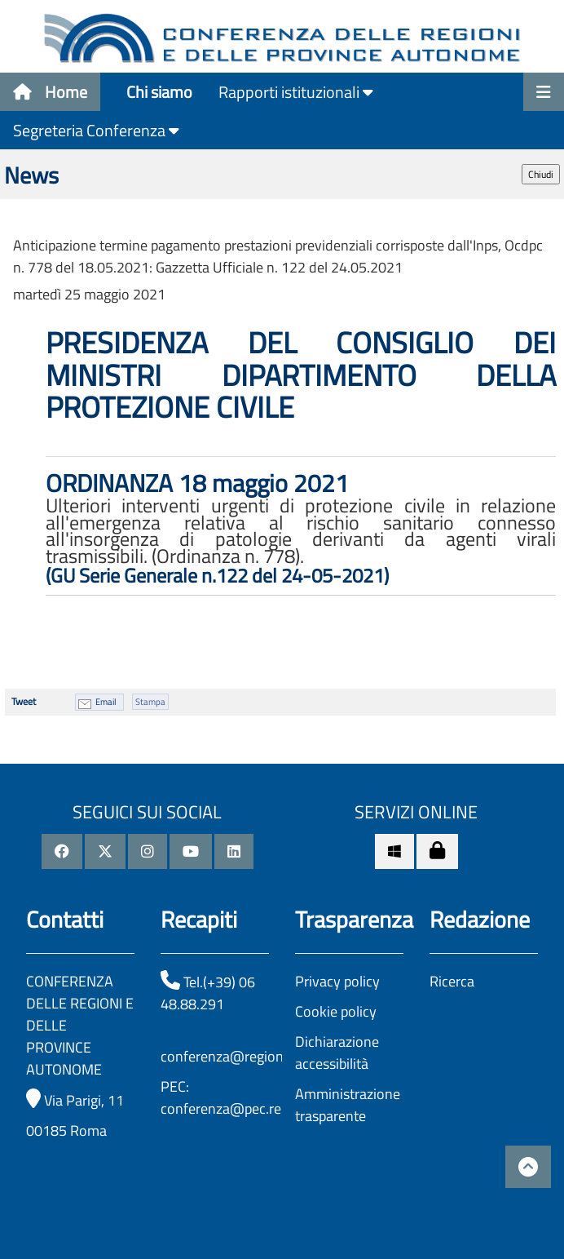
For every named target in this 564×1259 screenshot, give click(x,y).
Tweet (23, 701)
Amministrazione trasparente (347, 1105)
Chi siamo (159, 91)
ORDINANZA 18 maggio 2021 (197, 483)
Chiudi (540, 174)
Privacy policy (337, 981)
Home (50, 91)
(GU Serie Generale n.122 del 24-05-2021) (217, 575)
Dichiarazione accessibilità (337, 1053)
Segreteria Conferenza (96, 130)
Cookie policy (336, 1011)
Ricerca (452, 981)
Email (106, 701)
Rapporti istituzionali (295, 91)
